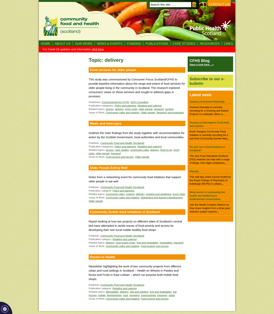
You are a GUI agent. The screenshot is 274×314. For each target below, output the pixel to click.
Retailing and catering (149, 105)
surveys (169, 109)
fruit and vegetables (147, 242)
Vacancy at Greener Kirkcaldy (207, 101)
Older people (148, 112)
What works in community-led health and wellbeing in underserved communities (207, 196)
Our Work (83, 43)
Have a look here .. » (202, 64)
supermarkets (148, 295)
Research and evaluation (170, 112)
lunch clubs (131, 109)
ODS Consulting (139, 102)
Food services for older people (113, 70)
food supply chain (125, 242)
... (224, 114)
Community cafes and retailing (122, 112)
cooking (130, 194)
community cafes (139, 150)
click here (98, 49)
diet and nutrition (139, 291)
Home (45, 43)
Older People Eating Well (108, 167)
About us (63, 43)
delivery (119, 109)
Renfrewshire (114, 295)
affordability (112, 291)
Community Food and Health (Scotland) (122, 143)
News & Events (110, 43)
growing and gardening (158, 194)
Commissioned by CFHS (115, 102)
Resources (210, 43)
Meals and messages (105, 123)
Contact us (219, 4)
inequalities (166, 242)
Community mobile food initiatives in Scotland (125, 212)
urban (171, 295)
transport (116, 153)
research (159, 109)
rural (125, 295)
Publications (156, 43)
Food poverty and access (120, 156)
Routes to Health (102, 257)
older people (146, 109)
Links (228, 43)
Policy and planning (125, 105)
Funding (134, 43)
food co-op (166, 150)
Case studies (183, 43)
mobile (101, 295)
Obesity (194, 171)
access (110, 109)
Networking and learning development (161, 197)
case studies (122, 150)
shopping (134, 295)
